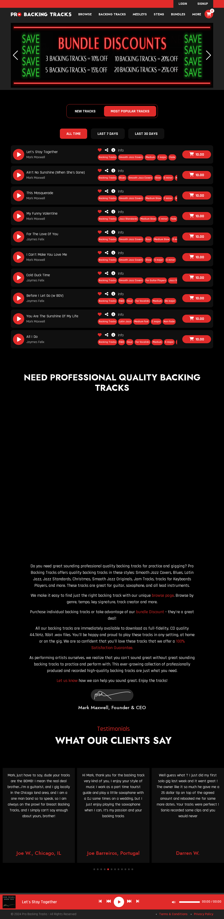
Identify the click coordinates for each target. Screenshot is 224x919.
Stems (159, 14)
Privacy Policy (203, 914)
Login (183, 4)
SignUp (202, 4)
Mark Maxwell (35, 157)
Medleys (140, 14)
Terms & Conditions (173, 914)
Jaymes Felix (35, 239)
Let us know (67, 680)
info (117, 150)
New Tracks (85, 111)
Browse (85, 14)
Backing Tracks (112, 14)
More (196, 14)
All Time (73, 133)
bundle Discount (150, 612)
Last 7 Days (108, 133)
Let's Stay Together (39, 902)
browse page (163, 595)
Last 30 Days (146, 133)
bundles (178, 14)
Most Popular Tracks (130, 111)
